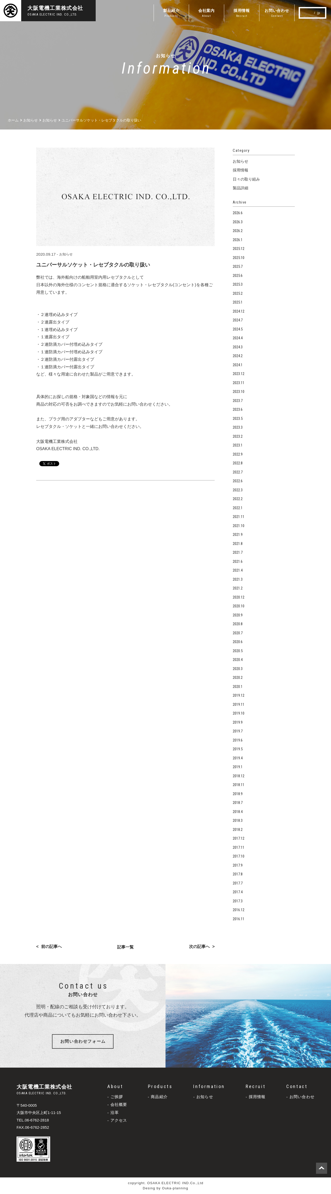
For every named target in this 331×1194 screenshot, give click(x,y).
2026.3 (238, 222)
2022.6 (238, 481)
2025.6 (238, 275)
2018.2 (238, 829)
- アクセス (117, 1120)
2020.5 (238, 651)
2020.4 (238, 659)
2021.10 (238, 525)
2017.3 (238, 901)
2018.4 (238, 811)
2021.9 (238, 534)
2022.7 (238, 472)
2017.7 (238, 883)
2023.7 (238, 400)
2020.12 (238, 597)
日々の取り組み (246, 179)
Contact (296, 1086)
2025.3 (238, 284)
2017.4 (238, 892)
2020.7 (238, 633)
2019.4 (238, 758)
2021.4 (238, 570)
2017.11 (238, 847)
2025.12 (238, 248)
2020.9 (238, 615)
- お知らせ (203, 1097)
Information (209, 1086)
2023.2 (238, 436)
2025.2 (238, 293)
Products (160, 1086)
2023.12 (238, 373)
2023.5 (238, 418)
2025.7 (238, 266)
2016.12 (238, 910)
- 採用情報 (255, 1097)
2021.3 (238, 579)
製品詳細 (240, 188)
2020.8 (238, 624)
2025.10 (238, 257)
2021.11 (238, 516)
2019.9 (238, 722)
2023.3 (238, 427)
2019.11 (238, 704)
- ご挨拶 (115, 1097)
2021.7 (238, 552)
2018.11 (238, 784)
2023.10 (238, 391)
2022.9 (238, 454)
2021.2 (238, 588)
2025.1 (238, 302)
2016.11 (238, 919)
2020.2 (238, 677)
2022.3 (238, 490)
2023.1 (238, 445)
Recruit (256, 1086)
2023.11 (238, 382)
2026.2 (238, 230)
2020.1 (238, 686)
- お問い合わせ (300, 1097)
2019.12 (238, 695)
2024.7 (238, 320)
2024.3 (238, 347)
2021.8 (238, 543)
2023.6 (238, 409)
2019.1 (238, 767)
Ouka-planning (175, 1188)
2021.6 (238, 561)
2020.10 (238, 606)
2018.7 (238, 802)
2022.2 (238, 499)
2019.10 (238, 713)
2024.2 (238, 356)
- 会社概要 (117, 1104)
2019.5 (238, 749)
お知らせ (66, 254)
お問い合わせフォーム (83, 1041)
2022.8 (238, 463)
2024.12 (238, 311)
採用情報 (240, 170)
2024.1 (238, 365)
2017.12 (238, 838)
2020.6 (238, 641)
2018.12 (238, 776)
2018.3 (238, 820)
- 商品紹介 (158, 1097)
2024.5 (238, 329)
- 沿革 (113, 1112)
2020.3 (238, 668)
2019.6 (238, 740)
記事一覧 (125, 947)
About (115, 1086)
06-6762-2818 (37, 1120)
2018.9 (238, 794)
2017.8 (238, 874)
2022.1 (238, 508)
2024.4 (238, 338)
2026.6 (238, 213)
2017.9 (238, 865)
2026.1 (238, 240)
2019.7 (238, 731)
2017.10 (238, 856)
